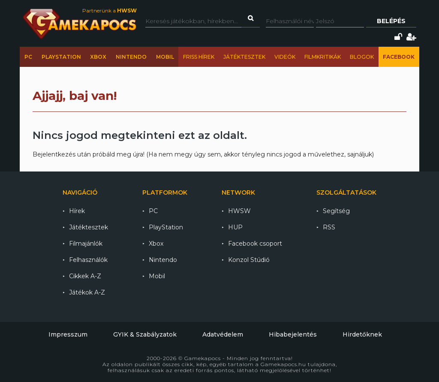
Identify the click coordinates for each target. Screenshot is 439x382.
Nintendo (131, 57)
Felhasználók (88, 260)
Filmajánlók (85, 243)
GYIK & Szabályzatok (145, 334)
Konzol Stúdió (249, 260)
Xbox (98, 57)
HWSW (239, 211)
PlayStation (61, 57)
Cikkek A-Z (85, 276)
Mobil (165, 57)
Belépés (391, 21)
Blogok (362, 57)
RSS (329, 227)
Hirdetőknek (362, 334)
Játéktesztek (244, 57)
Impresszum (67, 334)
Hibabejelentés (293, 334)
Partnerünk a (109, 10)
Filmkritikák (322, 57)
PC (28, 57)
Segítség (336, 211)
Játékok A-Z (87, 292)
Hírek (77, 211)
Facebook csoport (255, 243)
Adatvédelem (222, 334)
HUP (235, 227)
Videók (284, 57)
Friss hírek (198, 57)
